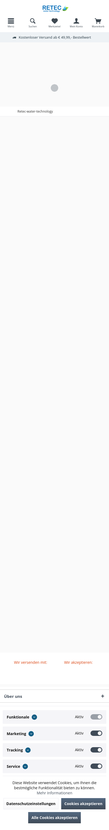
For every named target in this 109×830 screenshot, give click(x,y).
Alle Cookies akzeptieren (54, 817)
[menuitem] (11, 22)
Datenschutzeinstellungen (31, 803)
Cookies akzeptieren (83, 803)
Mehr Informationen (54, 792)
